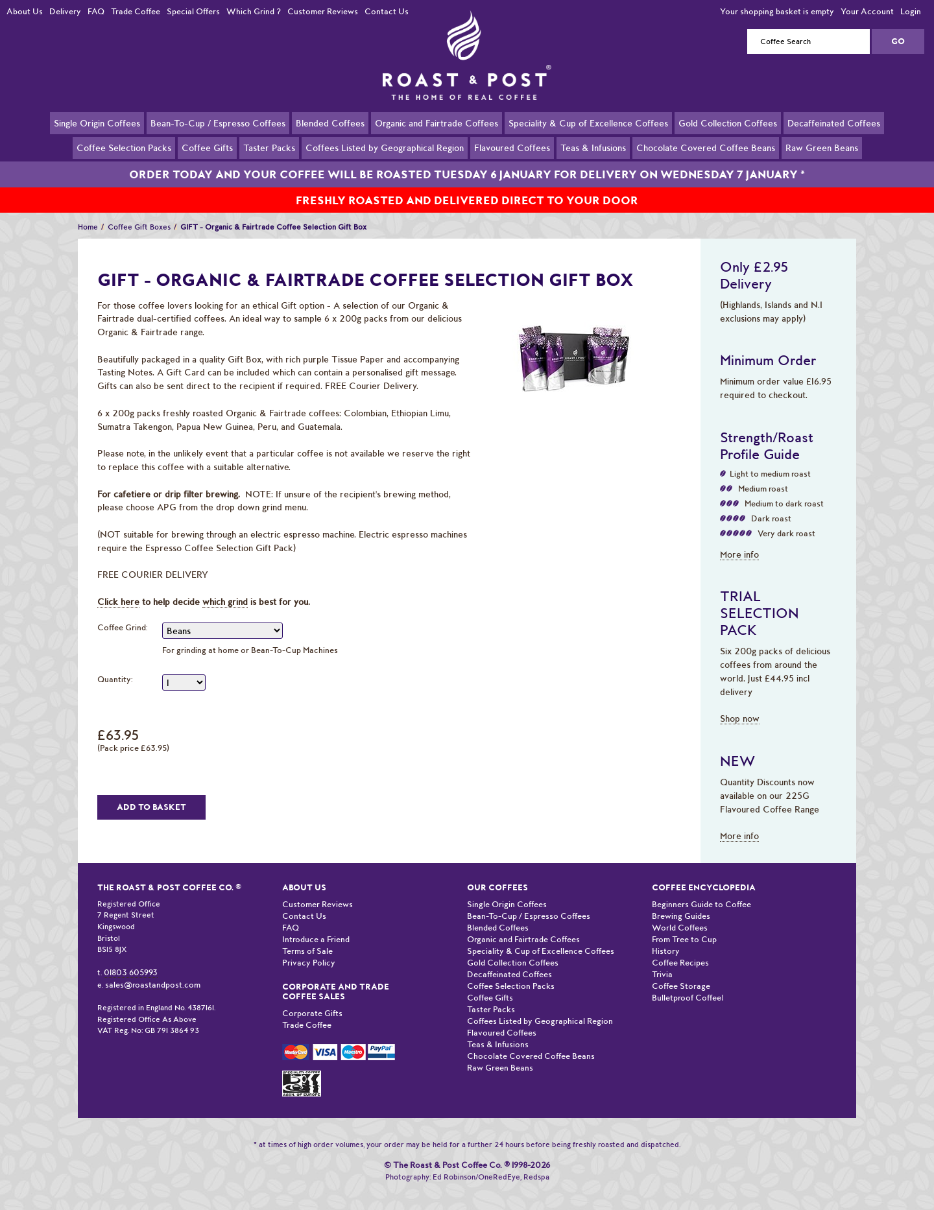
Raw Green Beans (821, 147)
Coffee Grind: (122, 612)
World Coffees (680, 913)
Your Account (867, 11)
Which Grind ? (253, 11)
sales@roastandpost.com (152, 970)
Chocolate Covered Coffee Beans (705, 147)
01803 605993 (131, 957)
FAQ (96, 11)
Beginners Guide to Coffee (701, 889)
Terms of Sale (307, 936)
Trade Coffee (135, 11)
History (666, 936)
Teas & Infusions (593, 147)
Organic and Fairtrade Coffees (436, 122)
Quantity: (115, 664)
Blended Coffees (330, 122)
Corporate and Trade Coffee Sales (335, 976)
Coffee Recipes (680, 948)
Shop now (740, 703)
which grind (225, 587)
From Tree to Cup (684, 924)
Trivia (662, 959)
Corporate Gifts (312, 998)
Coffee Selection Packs (124, 147)
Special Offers (193, 11)
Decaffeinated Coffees (833, 122)
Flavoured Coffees (512, 147)
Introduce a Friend (316, 924)
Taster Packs (269, 147)
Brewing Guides (681, 901)
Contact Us (387, 11)
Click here (118, 587)
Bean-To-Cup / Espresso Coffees (217, 122)
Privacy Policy (308, 948)
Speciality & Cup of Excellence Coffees (588, 122)
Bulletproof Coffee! (688, 983)
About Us (24, 11)
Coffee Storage (681, 971)
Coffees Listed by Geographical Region (384, 147)
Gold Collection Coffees (727, 122)
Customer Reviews (322, 11)
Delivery (65, 11)
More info (739, 539)
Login (910, 11)
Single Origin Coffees (97, 122)
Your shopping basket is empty (777, 11)
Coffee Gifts (207, 147)
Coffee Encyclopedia (704, 872)
